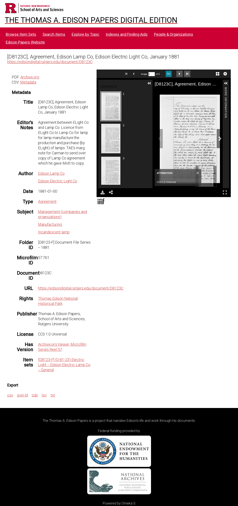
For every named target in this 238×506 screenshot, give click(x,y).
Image (144, 74)
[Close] (198, 173)
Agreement (47, 201)
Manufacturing (50, 224)
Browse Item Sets (21, 34)
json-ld (22, 395)
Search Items (54, 34)
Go (168, 73)
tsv (44, 395)
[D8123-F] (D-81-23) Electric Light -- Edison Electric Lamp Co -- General (64, 364)
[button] (149, 83)
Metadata (28, 82)
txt (53, 395)
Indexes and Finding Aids (127, 34)
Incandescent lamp (54, 232)
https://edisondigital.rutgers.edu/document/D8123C (50, 62)
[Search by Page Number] (151, 74)
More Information (225, 89)
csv (10, 395)
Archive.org (29, 77)
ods (35, 395)
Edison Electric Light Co (57, 181)
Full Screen (225, 192)
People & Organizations (173, 34)
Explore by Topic (85, 34)
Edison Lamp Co (51, 173)
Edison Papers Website (25, 42)
